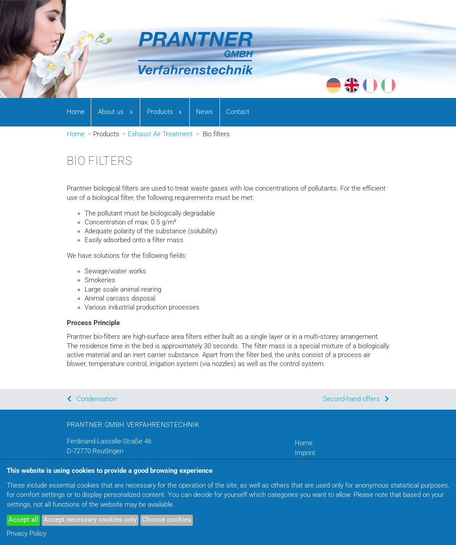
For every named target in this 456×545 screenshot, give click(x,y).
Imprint (305, 453)
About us (111, 112)
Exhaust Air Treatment (160, 134)
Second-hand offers (351, 399)
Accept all (23, 520)
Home (76, 112)
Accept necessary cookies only (90, 520)
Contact (237, 112)
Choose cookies (166, 520)
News (204, 112)
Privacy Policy (26, 533)
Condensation (97, 399)
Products (160, 112)
